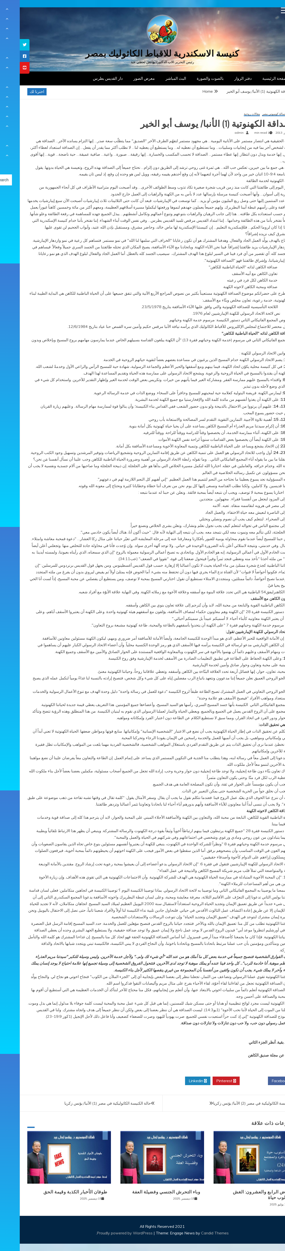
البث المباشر (156, 78)
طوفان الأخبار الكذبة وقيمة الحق (56, 1192)
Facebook (262, 1081)
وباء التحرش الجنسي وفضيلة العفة (146, 1192)
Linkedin (178, 1081)
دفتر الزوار (223, 78)
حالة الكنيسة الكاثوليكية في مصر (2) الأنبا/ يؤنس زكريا (236, 1103)
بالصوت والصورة (190, 78)
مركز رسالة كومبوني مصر (258, 114)
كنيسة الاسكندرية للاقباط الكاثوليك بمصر (142, 54)
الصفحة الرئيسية (256, 78)
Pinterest (206, 1081)
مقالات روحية (232, 114)
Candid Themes (195, 1233)
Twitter (234, 1081)
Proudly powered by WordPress (105, 1233)
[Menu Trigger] (264, 10)
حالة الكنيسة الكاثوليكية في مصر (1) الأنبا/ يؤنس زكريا (88, 1103)
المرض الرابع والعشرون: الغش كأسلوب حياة (243, 1195)
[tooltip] (5, 44)
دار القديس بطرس (88, 78)
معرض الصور (124, 78)
